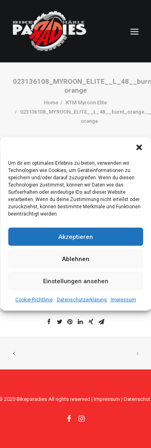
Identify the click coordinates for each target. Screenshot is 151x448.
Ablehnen (75, 258)
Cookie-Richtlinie (34, 300)
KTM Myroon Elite (86, 103)
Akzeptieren (75, 236)
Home (51, 103)
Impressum (123, 300)
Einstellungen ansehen (75, 280)
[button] (139, 147)
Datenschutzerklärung (82, 300)
